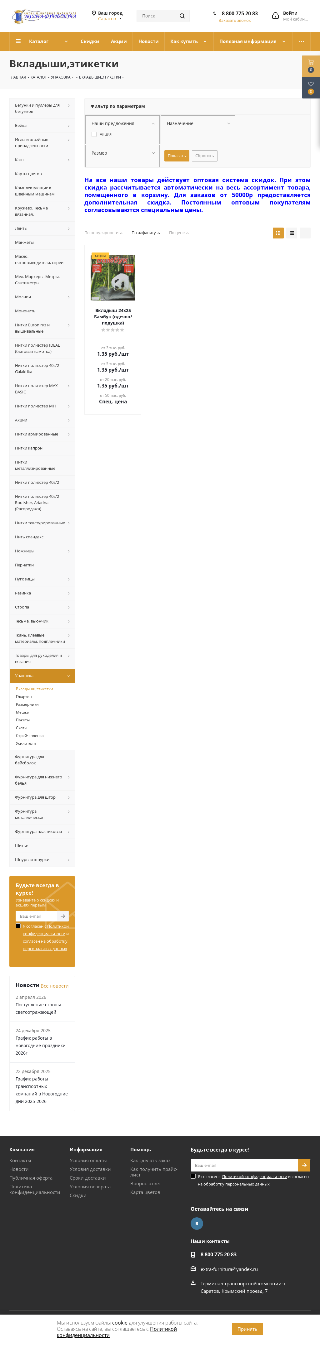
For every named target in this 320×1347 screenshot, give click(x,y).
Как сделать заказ (150, 1160)
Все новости (55, 986)
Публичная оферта (30, 1178)
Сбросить (204, 155)
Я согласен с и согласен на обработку (46, 937)
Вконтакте (197, 1223)
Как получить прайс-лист (154, 1172)
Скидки (78, 1195)
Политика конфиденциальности (34, 1189)
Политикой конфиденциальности (254, 1176)
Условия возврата (90, 1186)
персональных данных (45, 948)
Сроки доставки (88, 1178)
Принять (248, 1329)
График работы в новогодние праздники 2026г (41, 1045)
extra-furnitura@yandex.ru (229, 1269)
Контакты (20, 1160)
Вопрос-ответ (145, 1183)
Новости (19, 1169)
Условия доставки (90, 1169)
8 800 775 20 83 (240, 13)
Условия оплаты (88, 1160)
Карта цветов (145, 1192)
